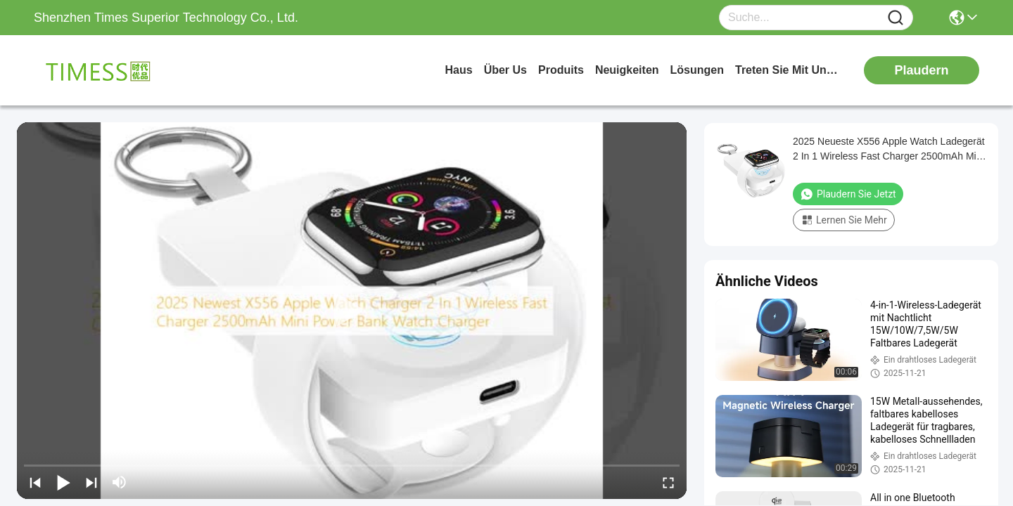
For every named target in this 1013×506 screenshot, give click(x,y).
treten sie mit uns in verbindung (788, 70)
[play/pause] (63, 482)
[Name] (895, 18)
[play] (351, 310)
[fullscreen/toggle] (668, 482)
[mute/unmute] (120, 482)
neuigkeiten (627, 70)
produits (561, 70)
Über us (505, 70)
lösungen (697, 70)
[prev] (35, 482)
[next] (91, 482)
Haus (459, 70)
